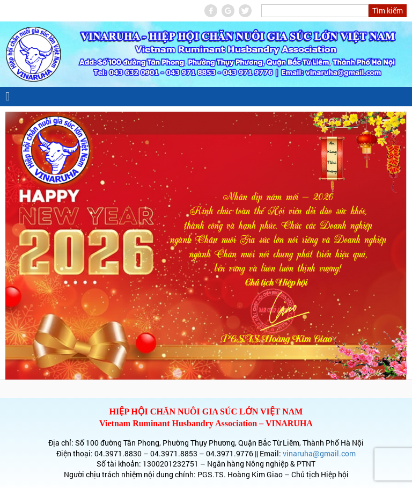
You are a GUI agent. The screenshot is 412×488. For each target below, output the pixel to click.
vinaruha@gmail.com (319, 453)
